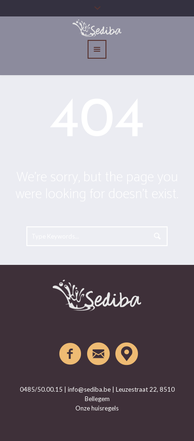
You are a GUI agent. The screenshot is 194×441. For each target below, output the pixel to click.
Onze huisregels (97, 408)
